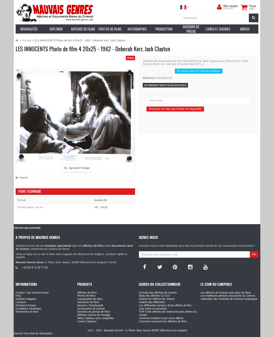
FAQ (18, 295)
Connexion (228, 8)
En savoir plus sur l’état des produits (198, 70)
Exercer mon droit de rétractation (33, 333)
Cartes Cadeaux (86, 321)
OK (254, 254)
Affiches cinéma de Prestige (93, 314)
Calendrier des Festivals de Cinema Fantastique (229, 298)
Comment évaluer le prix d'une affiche (161, 318)
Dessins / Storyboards (90, 305)
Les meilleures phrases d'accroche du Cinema (228, 295)
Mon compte (230, 5)
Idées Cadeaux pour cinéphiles (95, 318)
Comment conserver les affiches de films (163, 321)
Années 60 (100, 200)
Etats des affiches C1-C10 (154, 295)
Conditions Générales (28, 308)
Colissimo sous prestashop (27, 227)
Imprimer (23, 177)
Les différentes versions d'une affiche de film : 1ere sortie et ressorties (166, 307)
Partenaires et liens (27, 311)
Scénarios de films (88, 302)
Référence (149, 77)
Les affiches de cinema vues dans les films (226, 292)
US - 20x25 (101, 207)
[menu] (219, 7)
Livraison (21, 302)
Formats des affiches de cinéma (158, 292)
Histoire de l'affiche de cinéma (156, 298)
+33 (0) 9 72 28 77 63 (35, 267)
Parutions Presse (26, 305)
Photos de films (86, 295)
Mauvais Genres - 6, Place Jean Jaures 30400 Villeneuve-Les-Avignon (145, 330)
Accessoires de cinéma (91, 308)
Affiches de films (87, 292)
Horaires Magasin (26, 298)
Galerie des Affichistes (152, 302)
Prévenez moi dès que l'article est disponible (175, 108)
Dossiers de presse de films (93, 311)
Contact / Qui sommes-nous (32, 292)
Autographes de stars (90, 298)
